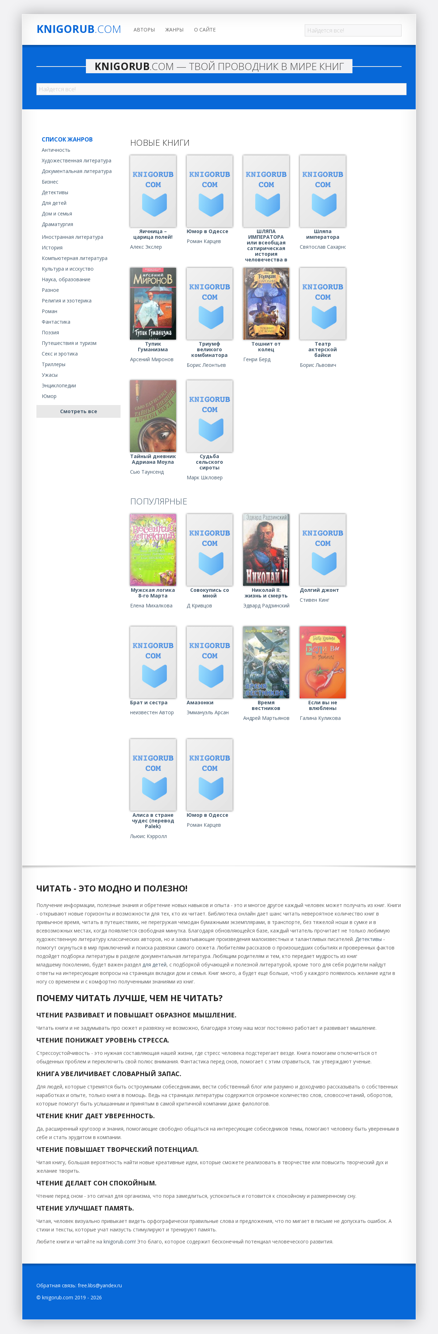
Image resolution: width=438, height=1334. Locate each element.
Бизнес (50, 181)
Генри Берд (256, 359)
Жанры (174, 29)
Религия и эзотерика (67, 300)
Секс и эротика (60, 353)
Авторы (144, 29)
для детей (154, 964)
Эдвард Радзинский (266, 605)
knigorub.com (119, 1241)
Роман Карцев (204, 241)
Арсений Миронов (152, 359)
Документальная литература (77, 171)
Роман (49, 311)
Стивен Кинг (314, 600)
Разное (50, 290)
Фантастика (56, 321)
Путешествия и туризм (69, 343)
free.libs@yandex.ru (100, 1285)
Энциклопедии (59, 385)
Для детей (54, 203)
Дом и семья (57, 213)
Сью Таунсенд (147, 472)
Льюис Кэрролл (148, 836)
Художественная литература (76, 160)
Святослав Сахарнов (325, 247)
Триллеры (53, 364)
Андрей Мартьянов (266, 718)
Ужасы (50, 374)
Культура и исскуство (68, 268)
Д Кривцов (199, 605)
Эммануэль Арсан (208, 712)
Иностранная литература (72, 236)
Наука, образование (66, 279)
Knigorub (78, 29)
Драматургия (57, 224)
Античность (56, 149)
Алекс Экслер (146, 247)
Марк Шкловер (205, 477)
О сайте (205, 29)
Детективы (55, 192)
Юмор (49, 396)
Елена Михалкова (151, 605)
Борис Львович (318, 365)
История (52, 247)
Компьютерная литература (74, 258)
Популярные (158, 501)
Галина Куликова (320, 718)
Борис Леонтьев (206, 365)
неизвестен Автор (152, 712)
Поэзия (50, 332)
